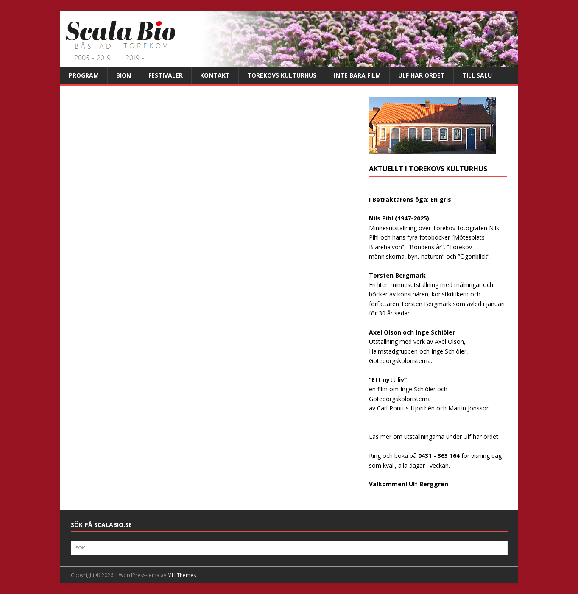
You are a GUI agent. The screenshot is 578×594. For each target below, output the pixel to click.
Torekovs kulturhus (281, 75)
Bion (123, 75)
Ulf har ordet (421, 75)
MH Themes (182, 575)
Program (84, 75)
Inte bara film (357, 75)
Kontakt (215, 75)
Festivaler (165, 75)
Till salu (477, 75)
